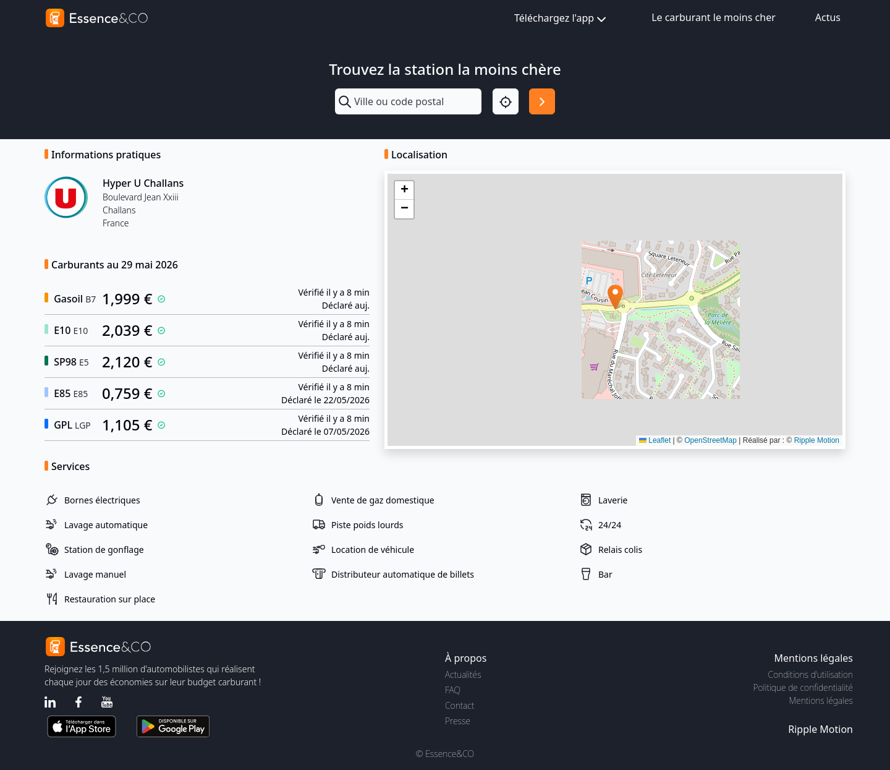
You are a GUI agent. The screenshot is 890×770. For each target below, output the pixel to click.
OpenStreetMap (710, 440)
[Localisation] (506, 101)
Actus (828, 17)
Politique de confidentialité (803, 687)
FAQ (452, 690)
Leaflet (655, 440)
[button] (615, 297)
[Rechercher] (542, 101)
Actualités (463, 674)
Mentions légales (821, 700)
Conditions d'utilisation (810, 674)
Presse (457, 721)
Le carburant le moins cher (713, 17)
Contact (459, 705)
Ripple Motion (816, 440)
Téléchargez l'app (561, 19)
